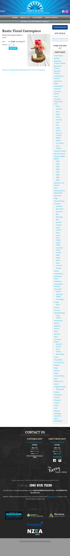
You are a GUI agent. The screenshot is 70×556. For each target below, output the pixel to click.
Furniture (57, 204)
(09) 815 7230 (40, 485)
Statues (56, 392)
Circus (56, 96)
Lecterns (57, 310)
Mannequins (60, 389)
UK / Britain (59, 143)
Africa (58, 106)
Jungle (56, 302)
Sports (56, 384)
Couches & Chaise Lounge (59, 250)
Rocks (58, 305)
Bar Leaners (60, 209)
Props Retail (58, 360)
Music (56, 331)
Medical (56, 323)
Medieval (57, 326)
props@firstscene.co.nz (57, 442)
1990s (58, 177)
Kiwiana (56, 308)
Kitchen (58, 292)
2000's (58, 180)
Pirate (56, 357)
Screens (58, 268)
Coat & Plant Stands (58, 237)
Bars (57, 214)
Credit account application (27, 541)
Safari (56, 373)
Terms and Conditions (44, 541)
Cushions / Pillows (60, 151)
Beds (57, 220)
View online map (53, 496)
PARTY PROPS (51, 18)
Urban (56, 406)
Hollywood (57, 281)
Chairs (58, 233)
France (58, 117)
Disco (56, 188)
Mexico (58, 130)
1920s (58, 164)
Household (57, 289)
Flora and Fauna (59, 201)
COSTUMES (37, 18)
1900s (58, 161)
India (57, 122)
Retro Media (60, 354)
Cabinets (59, 225)
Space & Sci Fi (58, 381)
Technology (60, 299)
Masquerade (58, 321)
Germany (59, 120)
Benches (59, 222)
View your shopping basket (11, 70)
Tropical (57, 403)
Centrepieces (58, 86)
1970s (58, 172)
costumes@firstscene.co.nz (35, 442)
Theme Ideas (58, 56)
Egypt (58, 114)
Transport (57, 400)
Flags (56, 198)
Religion (57, 365)
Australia (59, 109)
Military (56, 329)
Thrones (57, 397)
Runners (57, 371)
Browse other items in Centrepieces (33, 70)
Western (57, 411)
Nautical (57, 334)
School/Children (59, 376)
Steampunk (58, 395)
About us (25, 18)
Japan (58, 128)
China (58, 112)
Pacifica (58, 140)
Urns (55, 408)
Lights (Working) (59, 313)
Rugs (55, 368)
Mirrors (58, 260)
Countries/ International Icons (58, 101)
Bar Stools (59, 212)
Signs (56, 379)
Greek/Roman (58, 274)
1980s (58, 175)
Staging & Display (60, 387)
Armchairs (59, 206)
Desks (58, 255)
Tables (58, 258)
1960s (58, 169)
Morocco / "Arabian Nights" (59, 135)
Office (56, 337)
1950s (58, 167)
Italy (57, 125)
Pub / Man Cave (59, 363)
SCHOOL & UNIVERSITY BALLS (35, 22)
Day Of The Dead (59, 154)
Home (15, 18)
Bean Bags (59, 217)
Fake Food (57, 196)
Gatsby (56, 271)
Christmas (57, 89)
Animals (56, 58)
